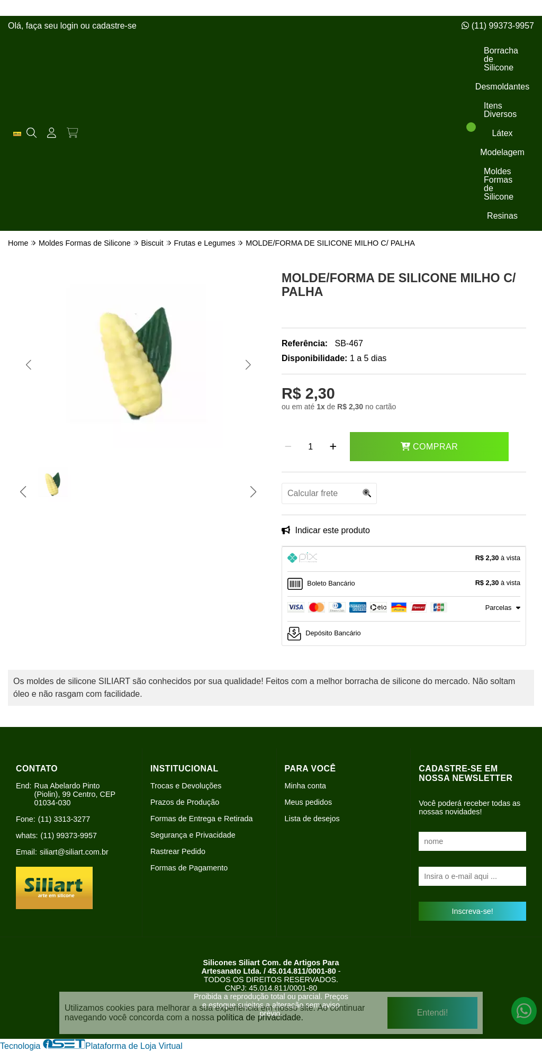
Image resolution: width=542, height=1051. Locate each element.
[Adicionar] (333, 446)
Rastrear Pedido (177, 851)
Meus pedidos (308, 802)
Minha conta (305, 785)
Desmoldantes (502, 86)
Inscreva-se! (472, 911)
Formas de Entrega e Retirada (201, 818)
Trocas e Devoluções (186, 785)
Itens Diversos (500, 110)
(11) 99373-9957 (498, 25)
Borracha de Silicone (501, 59)
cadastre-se (114, 25)
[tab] (403, 559)
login (70, 25)
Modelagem (502, 152)
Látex (502, 133)
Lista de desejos (312, 818)
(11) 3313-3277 (64, 819)
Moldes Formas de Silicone (498, 184)
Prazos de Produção (184, 802)
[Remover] (288, 446)
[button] (28, 364)
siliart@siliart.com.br (74, 852)
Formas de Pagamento (189, 868)
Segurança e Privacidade (193, 835)
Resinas (502, 215)
